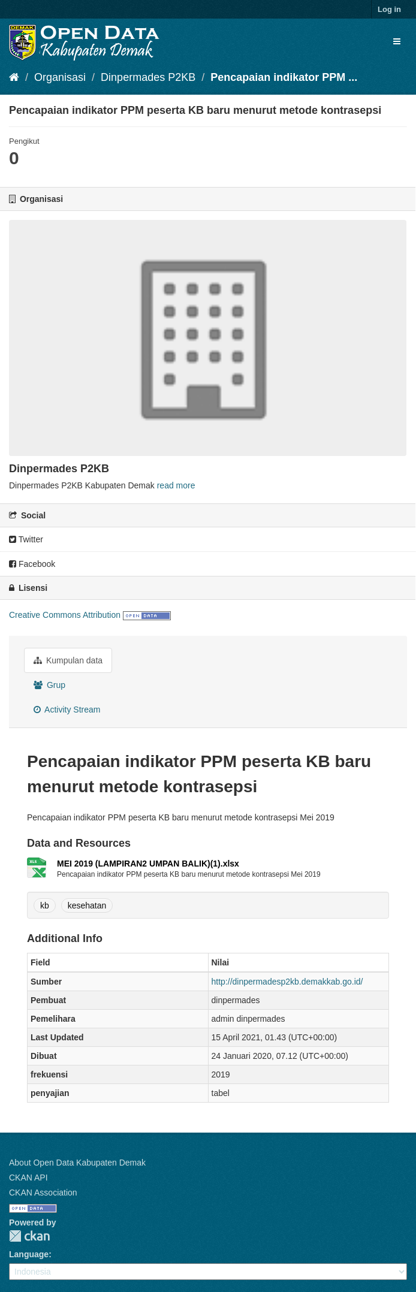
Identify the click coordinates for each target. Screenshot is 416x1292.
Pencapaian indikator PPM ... (283, 77)
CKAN (29, 1236)
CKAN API (28, 1177)
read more (176, 485)
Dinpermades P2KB (148, 77)
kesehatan (87, 905)
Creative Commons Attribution (64, 615)
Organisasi (60, 77)
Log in (389, 9)
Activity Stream (67, 709)
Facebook (32, 564)
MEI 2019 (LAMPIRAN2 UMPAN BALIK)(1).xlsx (148, 863)
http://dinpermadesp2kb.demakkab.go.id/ (287, 981)
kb (44, 905)
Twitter (26, 539)
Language (29, 1254)
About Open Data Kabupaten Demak (77, 1162)
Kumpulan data (68, 660)
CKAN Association (43, 1192)
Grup (49, 685)
